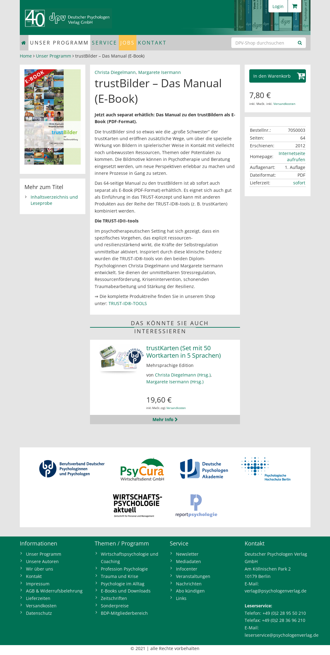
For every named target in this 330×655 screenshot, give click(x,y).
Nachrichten (189, 584)
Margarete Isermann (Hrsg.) (175, 382)
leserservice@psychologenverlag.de (282, 635)
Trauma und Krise (119, 576)
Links (181, 598)
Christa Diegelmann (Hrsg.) (183, 375)
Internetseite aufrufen (292, 156)
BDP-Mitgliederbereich (124, 613)
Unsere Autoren (42, 561)
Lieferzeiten (38, 598)
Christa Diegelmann (115, 72)
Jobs (127, 42)
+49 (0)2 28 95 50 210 (284, 613)
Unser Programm (59, 42)
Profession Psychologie (124, 569)
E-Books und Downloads (126, 591)
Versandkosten (176, 408)
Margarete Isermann (159, 72)
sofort (299, 183)
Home (26, 56)
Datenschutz (39, 613)
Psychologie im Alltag (122, 584)
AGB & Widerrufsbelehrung (54, 591)
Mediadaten (188, 561)
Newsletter (187, 554)
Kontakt (152, 42)
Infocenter (186, 569)
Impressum (37, 584)
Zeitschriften (114, 598)
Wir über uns (39, 569)
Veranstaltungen (193, 576)
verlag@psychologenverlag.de (275, 591)
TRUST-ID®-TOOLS (128, 303)
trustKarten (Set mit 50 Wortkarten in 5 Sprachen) (183, 352)
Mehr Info (165, 419)
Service (104, 42)
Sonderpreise (115, 606)
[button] (277, 76)
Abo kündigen (190, 591)
